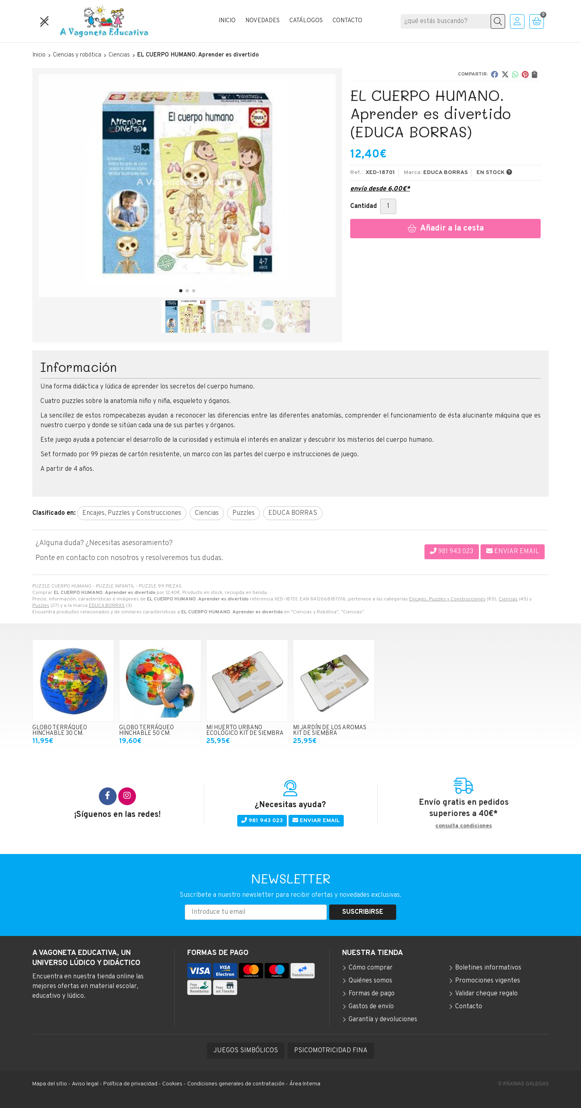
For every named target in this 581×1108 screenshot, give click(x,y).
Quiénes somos (370, 981)
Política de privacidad (130, 1084)
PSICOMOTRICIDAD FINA (331, 1051)
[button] (180, 290)
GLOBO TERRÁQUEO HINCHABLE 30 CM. (59, 730)
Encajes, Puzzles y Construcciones (447, 599)
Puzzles (40, 605)
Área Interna (304, 1084)
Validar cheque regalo (486, 994)
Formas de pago (372, 994)
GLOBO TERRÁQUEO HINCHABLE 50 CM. (146, 730)
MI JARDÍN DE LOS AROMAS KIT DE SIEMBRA (329, 730)
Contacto (468, 1007)
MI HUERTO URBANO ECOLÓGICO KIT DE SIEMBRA (245, 730)
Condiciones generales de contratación (235, 1084)
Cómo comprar (371, 968)
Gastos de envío (371, 1007)
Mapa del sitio (49, 1084)
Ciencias (508, 599)
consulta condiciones (463, 826)
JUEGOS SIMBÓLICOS (245, 1051)
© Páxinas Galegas (523, 1084)
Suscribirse (362, 912)
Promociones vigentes (487, 981)
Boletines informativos (488, 968)
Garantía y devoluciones (383, 1020)
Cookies (172, 1084)
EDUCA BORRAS (107, 605)
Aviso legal (85, 1084)
